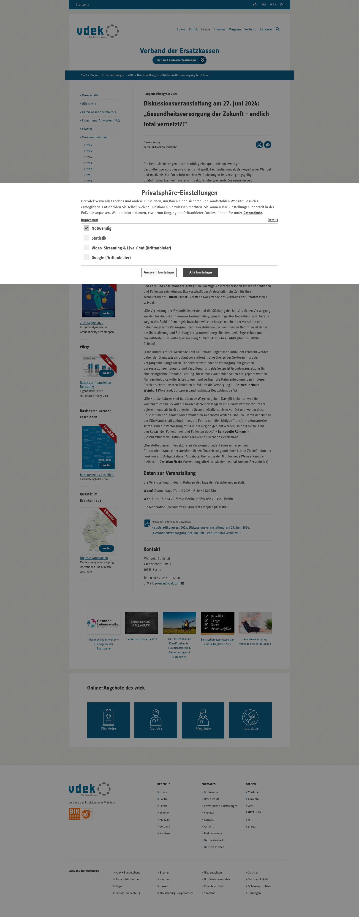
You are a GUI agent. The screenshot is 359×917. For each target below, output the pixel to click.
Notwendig (102, 228)
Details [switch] (273, 220)
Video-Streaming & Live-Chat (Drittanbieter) (131, 248)
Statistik (99, 238)
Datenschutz (252, 213)
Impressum (89, 220)
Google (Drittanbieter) (111, 257)
